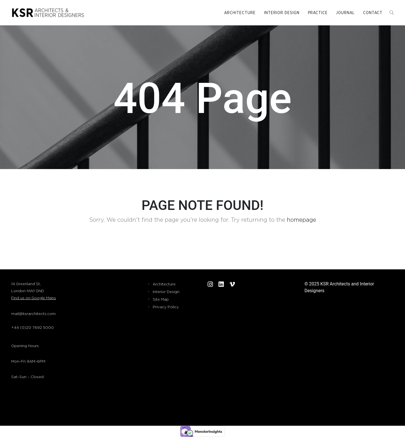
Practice (318, 13)
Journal (345, 13)
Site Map (161, 299)
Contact (372, 13)
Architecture (240, 13)
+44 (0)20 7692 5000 (32, 328)
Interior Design (282, 13)
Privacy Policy (166, 307)
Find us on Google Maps (33, 298)
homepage (301, 220)
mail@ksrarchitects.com (33, 314)
